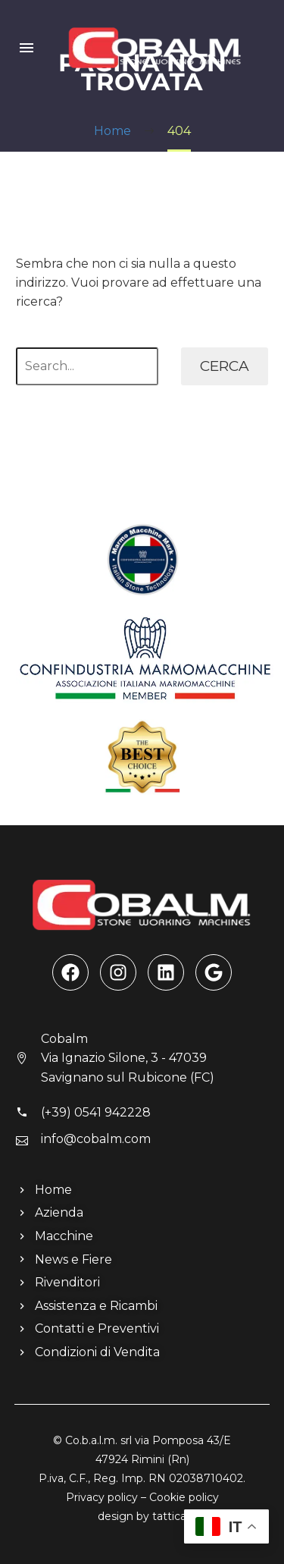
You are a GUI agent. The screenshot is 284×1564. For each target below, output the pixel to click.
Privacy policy (102, 1497)
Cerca (224, 366)
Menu (26, 47)
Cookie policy (184, 1497)
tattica (169, 1516)
